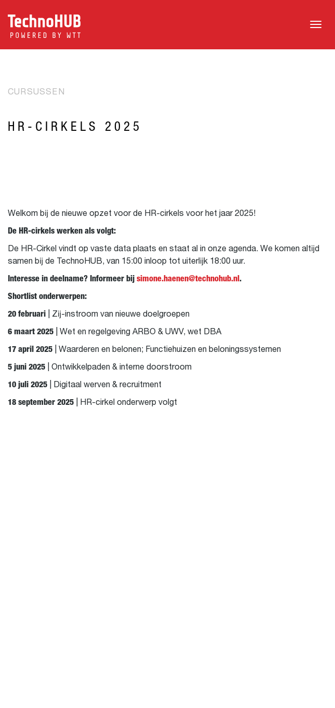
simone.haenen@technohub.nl (188, 278)
